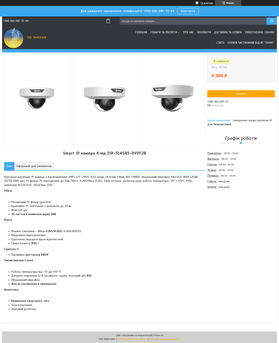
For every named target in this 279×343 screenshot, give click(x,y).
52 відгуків (206, 2)
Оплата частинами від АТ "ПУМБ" (251, 43)
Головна (141, 32)
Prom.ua (158, 335)
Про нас (188, 32)
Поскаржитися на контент (132, 339)
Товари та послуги (163, 32)
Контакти (188, 11)
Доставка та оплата (228, 32)
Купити (241, 94)
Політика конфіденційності (164, 339)
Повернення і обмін (259, 32)
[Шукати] (272, 21)
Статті (220, 43)
